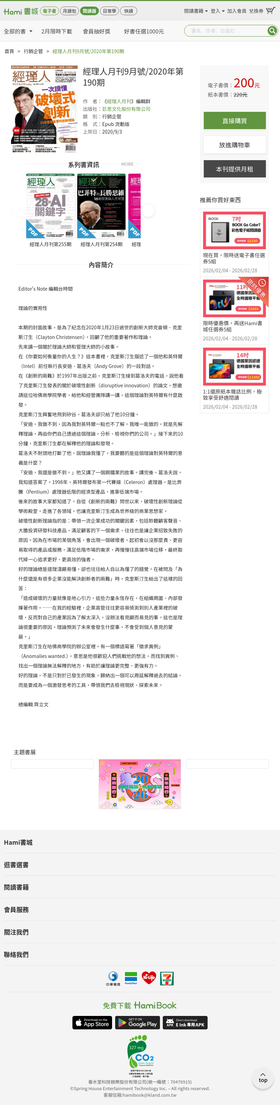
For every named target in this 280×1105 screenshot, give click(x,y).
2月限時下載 (56, 31)
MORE (127, 163)
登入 (215, 9)
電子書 (49, 11)
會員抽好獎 (96, 31)
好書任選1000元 (144, 31)
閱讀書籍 (193, 9)
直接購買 (234, 120)
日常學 (109, 11)
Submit (272, 30)
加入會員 (237, 9)
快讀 (128, 11)
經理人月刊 (119, 101)
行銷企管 (33, 51)
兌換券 (256, 9)
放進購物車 (234, 144)
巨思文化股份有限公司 (126, 108)
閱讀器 (89, 11)
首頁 (9, 51)
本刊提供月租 (234, 168)
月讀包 (69, 11)
